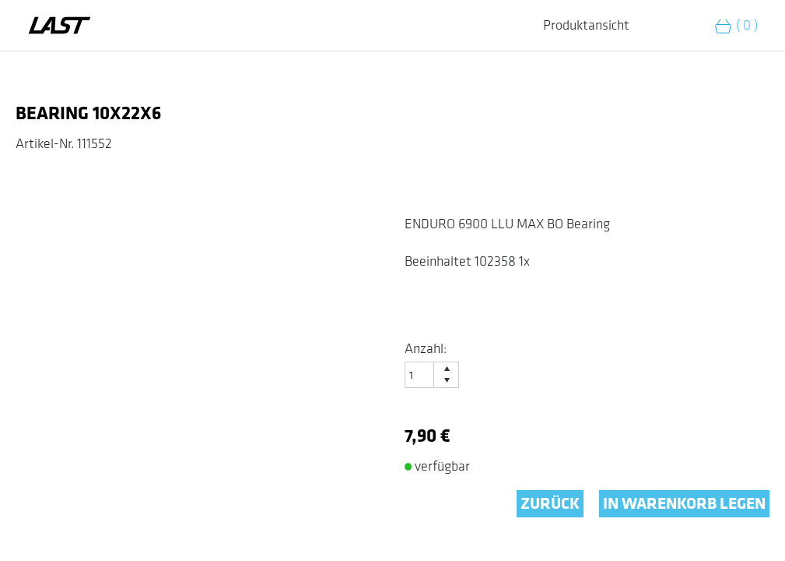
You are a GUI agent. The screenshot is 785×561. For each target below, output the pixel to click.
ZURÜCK (550, 503)
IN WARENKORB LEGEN (684, 503)
